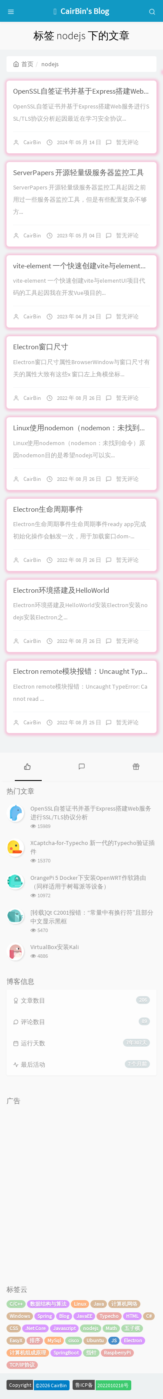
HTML (132, 1316)
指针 (91, 1352)
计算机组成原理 (28, 1352)
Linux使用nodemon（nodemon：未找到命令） (87, 428)
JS (113, 1340)
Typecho (109, 1316)
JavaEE (84, 1316)
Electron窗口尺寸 (40, 346)
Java (98, 1304)
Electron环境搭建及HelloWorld (61, 590)
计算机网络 (124, 1304)
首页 (23, 64)
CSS (14, 1328)
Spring (44, 1316)
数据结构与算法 (48, 1304)
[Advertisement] (81, 1191)
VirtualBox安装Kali (54, 947)
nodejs (90, 1328)
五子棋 (132, 1328)
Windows (20, 1316)
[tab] (27, 766)
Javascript (64, 1328)
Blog (64, 1316)
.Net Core (35, 1328)
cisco (73, 1340)
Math (111, 1328)
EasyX (16, 1340)
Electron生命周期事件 (48, 509)
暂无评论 (127, 142)
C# (149, 1316)
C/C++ (16, 1304)
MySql (54, 1340)
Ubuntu (95, 1340)
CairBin (32, 142)
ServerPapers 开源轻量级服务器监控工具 (78, 172)
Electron (133, 1340)
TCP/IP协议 (22, 1365)
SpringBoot (66, 1352)
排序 (35, 1340)
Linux (80, 1304)
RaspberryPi (117, 1352)
